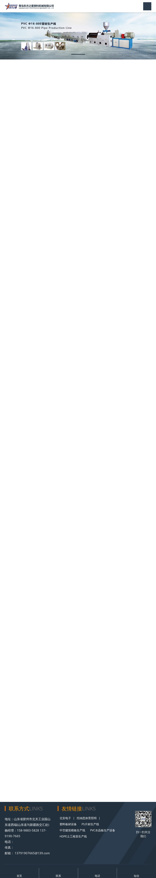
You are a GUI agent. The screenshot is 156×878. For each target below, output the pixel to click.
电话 (97, 876)
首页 (19, 876)
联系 (58, 876)
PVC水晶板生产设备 (102, 830)
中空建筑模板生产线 (72, 830)
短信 (136, 876)
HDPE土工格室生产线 (73, 836)
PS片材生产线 (90, 824)
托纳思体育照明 (87, 818)
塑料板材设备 (68, 824)
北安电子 (65, 818)
